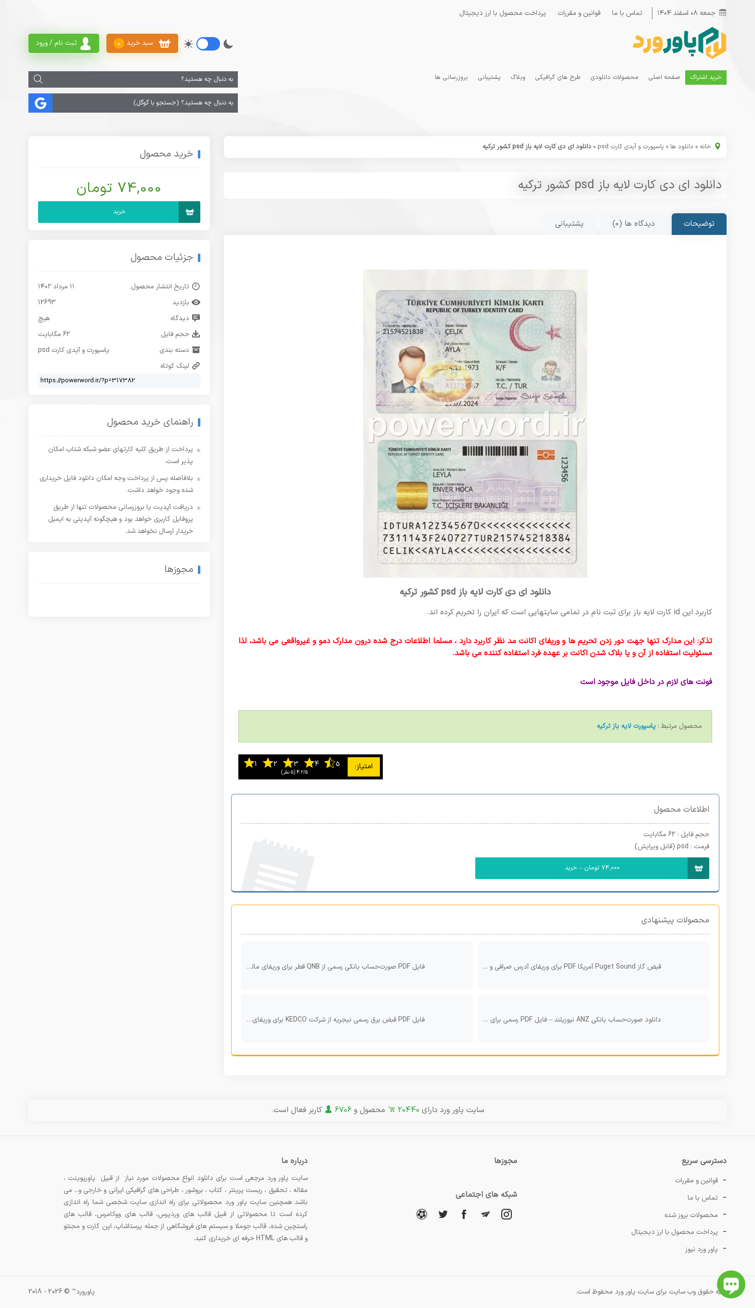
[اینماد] (141, 601)
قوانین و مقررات (579, 13)
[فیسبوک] (464, 1214)
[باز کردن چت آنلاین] (731, 1284)
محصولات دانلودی (614, 77)
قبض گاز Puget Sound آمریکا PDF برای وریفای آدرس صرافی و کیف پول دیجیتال (591, 965)
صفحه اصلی (664, 77)
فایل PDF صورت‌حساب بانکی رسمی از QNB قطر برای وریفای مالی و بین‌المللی (354, 965)
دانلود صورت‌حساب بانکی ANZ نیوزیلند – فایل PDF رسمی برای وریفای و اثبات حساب (591, 1018)
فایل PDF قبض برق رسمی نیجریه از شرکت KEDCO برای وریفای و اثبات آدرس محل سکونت (354, 1018)
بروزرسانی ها (451, 77)
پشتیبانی (489, 77)
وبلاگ (517, 77)
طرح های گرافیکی (558, 77)
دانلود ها (681, 147)
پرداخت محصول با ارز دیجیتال (502, 13)
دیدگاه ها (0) (633, 224)
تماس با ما (627, 13)
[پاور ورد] (678, 58)
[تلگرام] (485, 1214)
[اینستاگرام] (506, 1214)
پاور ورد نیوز (701, 1249)
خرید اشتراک (706, 77)
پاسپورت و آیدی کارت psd (631, 147)
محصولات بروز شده (691, 1215)
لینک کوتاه (180, 366)
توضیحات (699, 224)
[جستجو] (38, 79)
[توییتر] (443, 1214)
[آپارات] (422, 1214)
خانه (705, 147)
